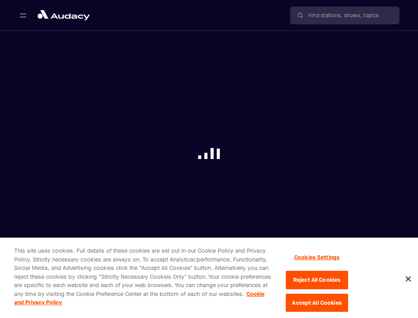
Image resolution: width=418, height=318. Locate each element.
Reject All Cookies (317, 282)
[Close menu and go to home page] (64, 15)
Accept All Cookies (316, 305)
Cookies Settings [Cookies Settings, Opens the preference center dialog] (317, 260)
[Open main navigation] (23, 15)
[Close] (408, 281)
